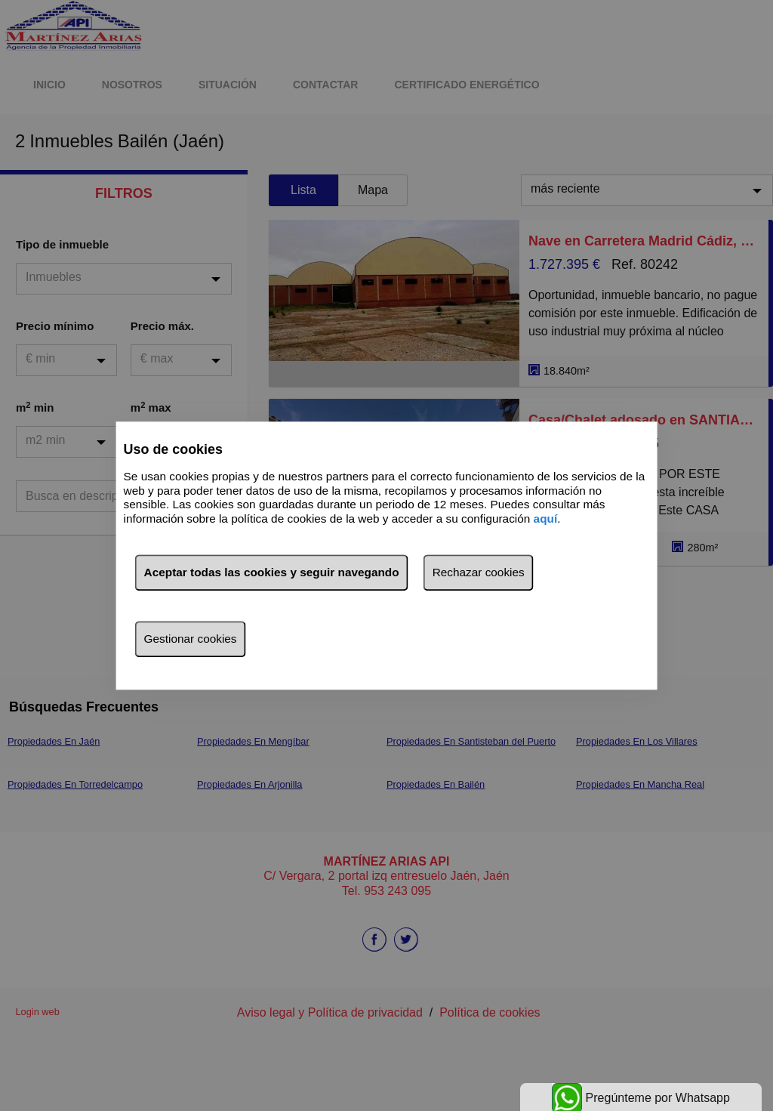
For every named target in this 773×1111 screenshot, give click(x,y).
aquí (546, 518)
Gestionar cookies (190, 638)
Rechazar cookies (479, 572)
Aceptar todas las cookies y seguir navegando (271, 572)
